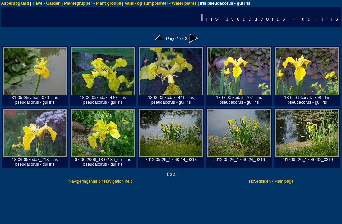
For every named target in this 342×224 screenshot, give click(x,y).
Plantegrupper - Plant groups (92, 3)
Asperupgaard (15, 3)
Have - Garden (47, 3)
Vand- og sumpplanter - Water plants (160, 3)
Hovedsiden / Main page (271, 181)
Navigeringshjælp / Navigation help (101, 181)
